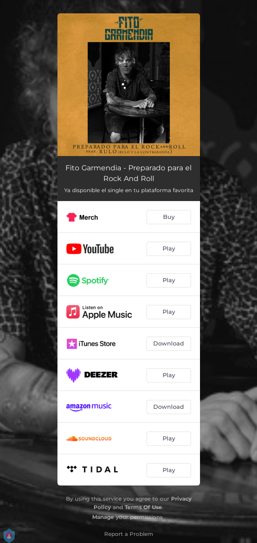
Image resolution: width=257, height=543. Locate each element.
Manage (103, 517)
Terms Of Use (143, 507)
